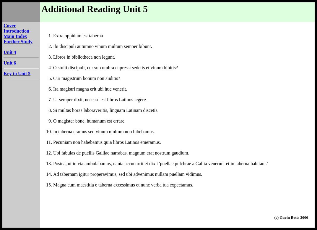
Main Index (15, 36)
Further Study (18, 41)
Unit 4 (10, 52)
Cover (10, 25)
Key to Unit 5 (17, 73)
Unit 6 (10, 62)
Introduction (16, 30)
